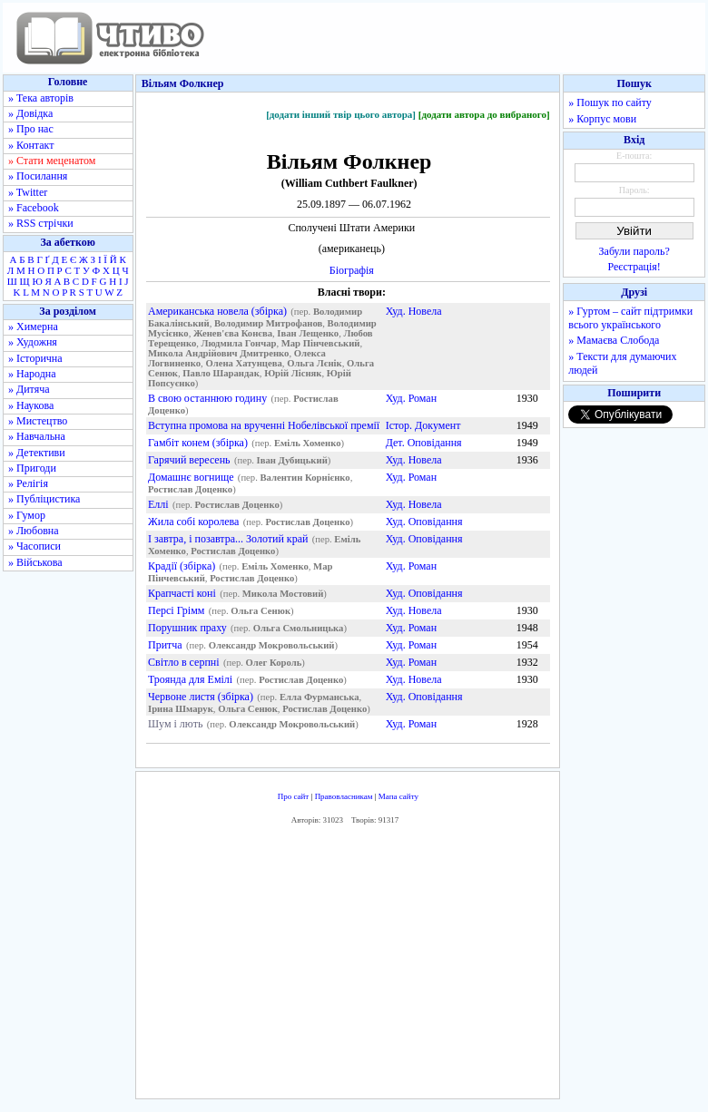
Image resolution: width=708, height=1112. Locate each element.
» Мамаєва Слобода (613, 340)
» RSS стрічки (41, 223)
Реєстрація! (634, 266)
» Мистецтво (37, 421)
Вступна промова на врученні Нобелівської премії (263, 425)
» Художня (32, 342)
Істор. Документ (423, 425)
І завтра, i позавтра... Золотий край (228, 538)
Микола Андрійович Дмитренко (218, 353)
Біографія (351, 270)
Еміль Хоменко (307, 443)
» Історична (35, 358)
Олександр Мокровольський (272, 645)
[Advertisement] (350, 967)
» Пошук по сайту (609, 102)
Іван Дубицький (292, 460)
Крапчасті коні (182, 593)
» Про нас (31, 128)
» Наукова (31, 405)
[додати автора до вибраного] (484, 114)
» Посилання (37, 176)
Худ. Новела (414, 311)
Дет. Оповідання (424, 442)
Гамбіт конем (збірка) (198, 442)
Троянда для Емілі (190, 679)
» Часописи (34, 546)
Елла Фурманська (319, 697)
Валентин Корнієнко (304, 478)
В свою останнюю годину (207, 398)
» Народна (32, 373)
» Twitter (27, 192)
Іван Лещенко (308, 333)
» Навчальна (36, 436)
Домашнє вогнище (191, 477)
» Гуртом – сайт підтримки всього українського (630, 318)
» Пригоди (32, 468)
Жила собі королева (193, 521)
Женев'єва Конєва (232, 333)
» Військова (35, 562)
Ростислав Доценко (190, 489)
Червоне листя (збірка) (200, 696)
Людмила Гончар (239, 343)
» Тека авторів (41, 98)
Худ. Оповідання (424, 521)
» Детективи (36, 452)
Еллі (158, 504)
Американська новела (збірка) (217, 311)
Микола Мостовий (283, 594)
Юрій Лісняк (292, 373)
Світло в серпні (184, 662)
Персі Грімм (176, 610)
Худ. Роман (411, 398)
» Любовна (33, 530)
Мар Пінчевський (320, 343)
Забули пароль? (634, 251)
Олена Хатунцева (243, 363)
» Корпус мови (602, 118)
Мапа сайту (398, 796)
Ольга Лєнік (314, 363)
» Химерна (33, 326)
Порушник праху (187, 627)
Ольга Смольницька (298, 628)
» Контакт (31, 145)
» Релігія (28, 483)
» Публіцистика (44, 499)
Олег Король (274, 663)
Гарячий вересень (189, 460)
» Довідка (30, 113)
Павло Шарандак (221, 373)
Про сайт (294, 796)
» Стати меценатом (51, 160)
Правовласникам (344, 796)
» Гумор (26, 515)
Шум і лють (175, 723)
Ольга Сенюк (260, 611)
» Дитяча (29, 389)
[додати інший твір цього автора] (341, 114)
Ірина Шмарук (180, 709)
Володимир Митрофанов (268, 323)
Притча (165, 645)
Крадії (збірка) (181, 566)
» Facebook (33, 207)
